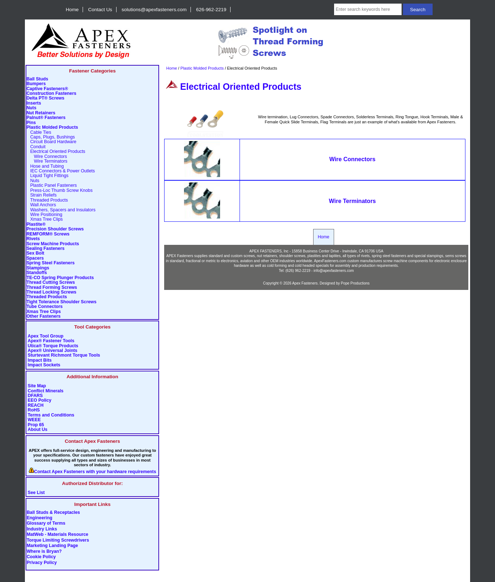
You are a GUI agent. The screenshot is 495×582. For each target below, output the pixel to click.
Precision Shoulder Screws (55, 229)
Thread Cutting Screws (50, 282)
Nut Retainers (40, 113)
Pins (31, 122)
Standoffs (36, 272)
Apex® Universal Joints (53, 350)
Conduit (35, 147)
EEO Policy (40, 400)
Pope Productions (355, 283)
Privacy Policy (42, 562)
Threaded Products (47, 200)
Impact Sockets (44, 365)
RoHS (34, 410)
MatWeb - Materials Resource (57, 534)
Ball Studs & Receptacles (53, 512)
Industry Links (42, 529)
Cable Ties (38, 132)
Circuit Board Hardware (51, 142)
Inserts (33, 103)
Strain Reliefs (41, 195)
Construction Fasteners (51, 93)
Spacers (35, 258)
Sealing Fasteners (45, 248)
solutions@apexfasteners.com (154, 9)
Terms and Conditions (51, 415)
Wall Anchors (41, 205)
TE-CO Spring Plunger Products (60, 277)
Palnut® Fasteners (45, 117)
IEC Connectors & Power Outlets (60, 171)
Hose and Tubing (44, 166)
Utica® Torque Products (53, 346)
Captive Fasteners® (47, 89)
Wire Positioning (44, 214)
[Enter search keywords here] (368, 9)
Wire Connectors (46, 156)
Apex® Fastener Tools (51, 341)
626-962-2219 (211, 9)
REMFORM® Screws (47, 234)
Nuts (31, 108)
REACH (36, 405)
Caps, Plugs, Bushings (50, 137)
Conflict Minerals (45, 391)
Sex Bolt (35, 253)
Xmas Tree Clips (44, 219)
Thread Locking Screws (51, 292)
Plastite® (35, 224)
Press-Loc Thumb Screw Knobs (59, 190)
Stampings (37, 268)
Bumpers (35, 83)
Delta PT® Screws (45, 98)
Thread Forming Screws (51, 287)
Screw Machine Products (52, 244)
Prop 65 (36, 425)
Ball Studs (37, 79)
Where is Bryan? (44, 551)
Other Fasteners (43, 316)
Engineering (39, 518)
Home (72, 9)
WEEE (34, 420)
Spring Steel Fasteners (50, 263)
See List (36, 492)
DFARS (35, 395)
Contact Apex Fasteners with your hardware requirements (95, 471)
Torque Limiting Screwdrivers (58, 540)
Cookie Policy (41, 557)
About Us (38, 429)
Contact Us (100, 9)
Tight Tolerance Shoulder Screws (61, 302)
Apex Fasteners (305, 283)
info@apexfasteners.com (334, 271)
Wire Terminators (46, 161)
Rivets (33, 239)
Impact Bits (40, 360)
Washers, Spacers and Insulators (60, 210)
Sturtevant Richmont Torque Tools (64, 355)
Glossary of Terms (46, 523)
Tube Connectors (44, 306)
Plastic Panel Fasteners (51, 185)
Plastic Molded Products (202, 68)
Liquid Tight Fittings (47, 175)
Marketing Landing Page (52, 545)
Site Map (37, 386)
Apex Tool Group (45, 336)
